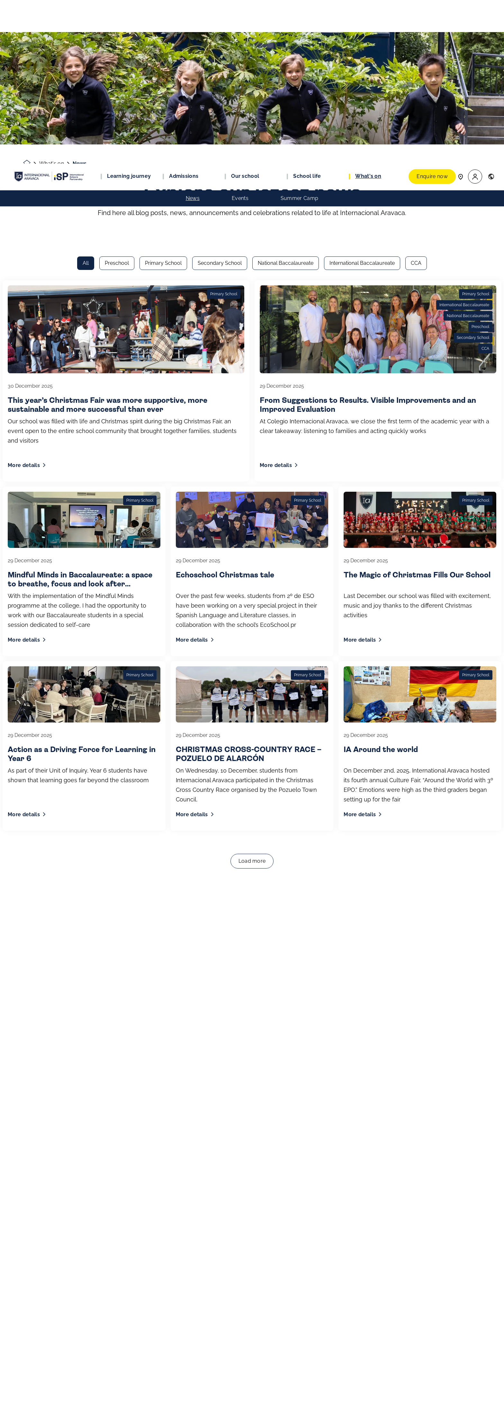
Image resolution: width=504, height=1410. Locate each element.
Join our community (56, 1400)
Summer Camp (300, 34)
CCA (416, 99)
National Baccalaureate (285, 99)
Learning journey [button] (129, 12)
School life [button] (307, 12)
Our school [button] (245, 12)
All (86, 99)
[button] (475, 13)
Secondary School (220, 99)
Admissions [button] (183, 12)
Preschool (117, 99)
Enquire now (432, 13)
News (193, 34)
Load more (252, 697)
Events (240, 34)
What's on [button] (368, 12)
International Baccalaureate (362, 99)
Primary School (163, 99)
